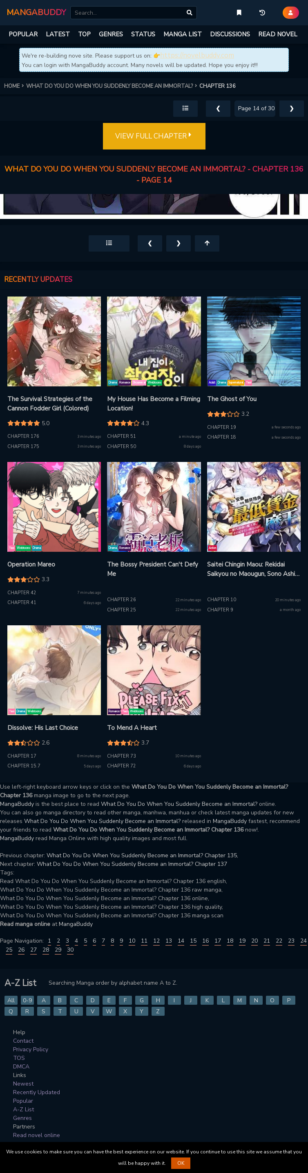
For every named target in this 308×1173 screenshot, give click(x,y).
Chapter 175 (23, 447)
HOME (15, 86)
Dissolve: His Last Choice (42, 728)
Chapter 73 (121, 756)
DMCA (21, 1066)
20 (254, 941)
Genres (22, 1118)
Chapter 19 (221, 427)
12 (156, 941)
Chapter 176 (23, 436)
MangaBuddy (17, 804)
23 (291, 941)
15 (193, 941)
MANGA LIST (182, 34)
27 (33, 950)
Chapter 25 (121, 610)
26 (21, 950)
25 (9, 950)
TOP (84, 34)
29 (58, 950)
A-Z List (23, 1109)
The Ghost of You (232, 399)
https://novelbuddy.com (197, 55)
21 (266, 941)
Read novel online (36, 1135)
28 (45, 950)
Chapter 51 (121, 436)
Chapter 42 (21, 593)
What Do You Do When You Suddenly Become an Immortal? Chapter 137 (132, 864)
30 (70, 950)
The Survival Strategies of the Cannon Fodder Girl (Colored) (49, 404)
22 (279, 941)
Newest (23, 1084)
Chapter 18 (221, 437)
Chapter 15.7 (23, 766)
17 (217, 941)
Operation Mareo (31, 564)
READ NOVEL (277, 34)
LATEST (58, 34)
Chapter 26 (121, 600)
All (11, 1000)
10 (132, 941)
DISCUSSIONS (230, 34)
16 (205, 941)
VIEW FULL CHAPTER (154, 136)
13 (168, 941)
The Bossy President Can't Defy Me (152, 569)
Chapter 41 (21, 603)
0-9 (27, 1000)
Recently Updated (36, 1092)
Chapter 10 (221, 600)
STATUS (143, 34)
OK (180, 1163)
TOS (19, 1058)
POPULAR (23, 34)
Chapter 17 (21, 756)
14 (181, 941)
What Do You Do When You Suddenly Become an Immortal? (179, 804)
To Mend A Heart (132, 728)
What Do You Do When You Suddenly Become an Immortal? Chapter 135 (142, 855)
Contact (23, 1041)
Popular (23, 1101)
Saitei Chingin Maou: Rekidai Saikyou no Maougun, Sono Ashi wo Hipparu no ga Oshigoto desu (253, 569)
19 (242, 941)
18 (230, 941)
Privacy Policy (30, 1049)
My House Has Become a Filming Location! (153, 404)
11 (144, 941)
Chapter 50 (121, 447)
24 (303, 941)
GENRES (111, 34)
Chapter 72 (121, 766)
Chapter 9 (220, 610)
